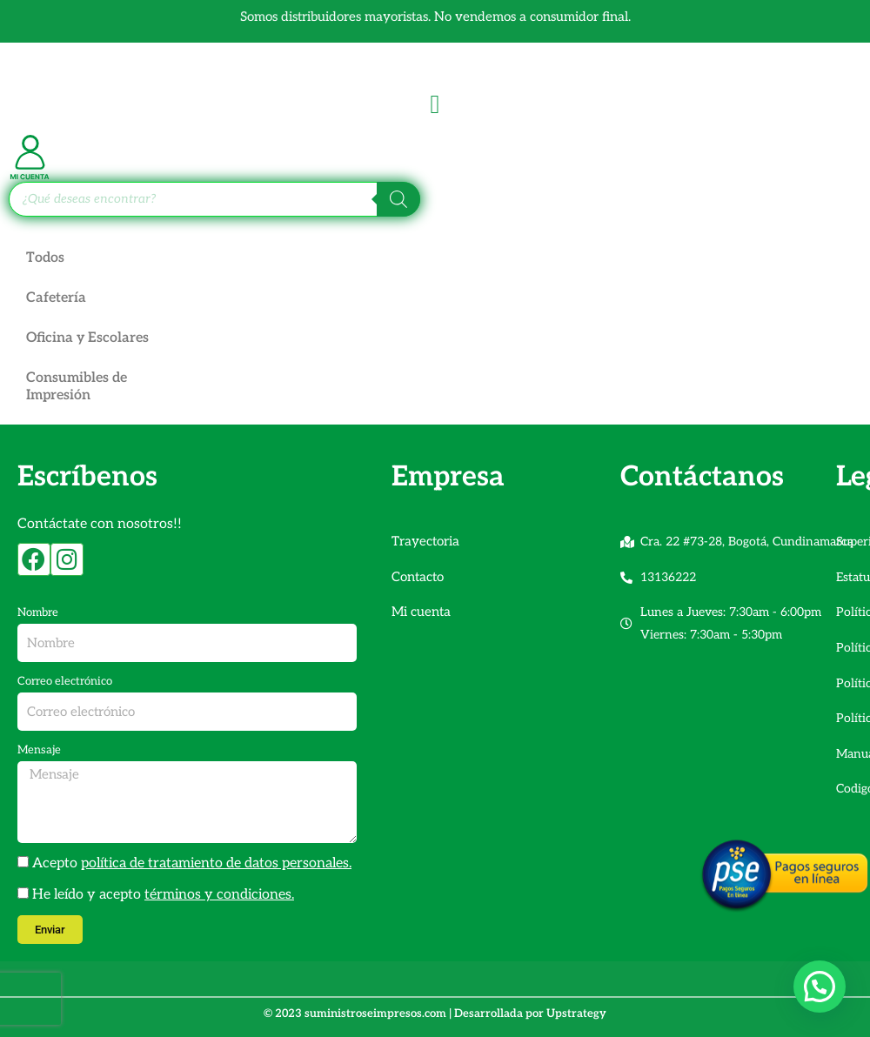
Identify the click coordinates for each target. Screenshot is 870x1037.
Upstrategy (576, 1013)
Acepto (191, 863)
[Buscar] (398, 199)
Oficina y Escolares (88, 338)
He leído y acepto (163, 894)
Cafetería (56, 298)
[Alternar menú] (435, 104)
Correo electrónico (64, 681)
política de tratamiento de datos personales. (216, 863)
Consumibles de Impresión (76, 387)
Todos (45, 258)
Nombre (37, 612)
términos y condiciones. (219, 894)
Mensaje (39, 750)
